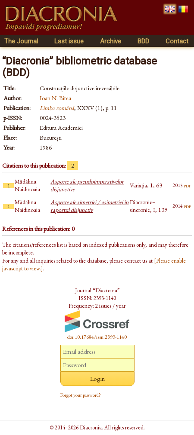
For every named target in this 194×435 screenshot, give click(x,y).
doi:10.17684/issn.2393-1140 (97, 337)
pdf (187, 185)
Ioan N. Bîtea (55, 98)
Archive (110, 41)
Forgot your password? (80, 395)
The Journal (21, 41)
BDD (143, 41)
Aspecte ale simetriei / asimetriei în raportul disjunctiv (89, 206)
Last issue (69, 41)
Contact (177, 41)
